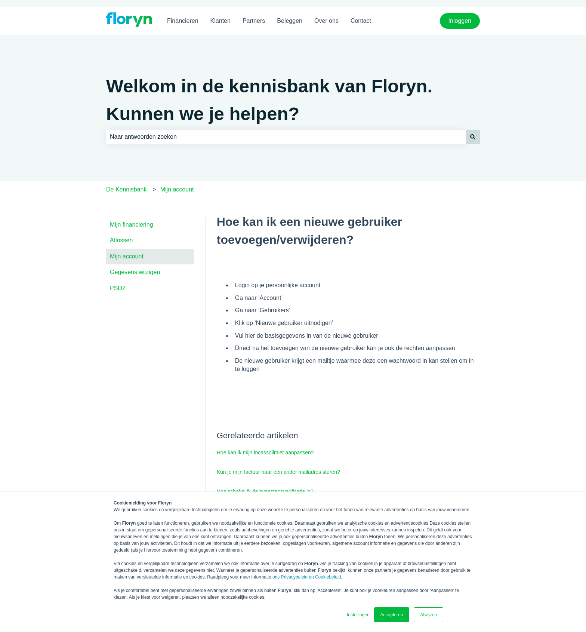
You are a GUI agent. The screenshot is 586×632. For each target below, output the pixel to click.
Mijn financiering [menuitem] (131, 224)
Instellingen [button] (358, 614)
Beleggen (289, 21)
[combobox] (286, 137)
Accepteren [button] (391, 614)
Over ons (326, 21)
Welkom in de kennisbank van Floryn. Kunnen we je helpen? (269, 100)
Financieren (182, 21)
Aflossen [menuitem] (121, 240)
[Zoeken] (473, 137)
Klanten (220, 21)
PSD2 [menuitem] (118, 288)
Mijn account (177, 189)
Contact (361, 21)
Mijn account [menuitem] (127, 256)
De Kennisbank (126, 189)
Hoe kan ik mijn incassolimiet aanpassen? (265, 452)
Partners (254, 21)
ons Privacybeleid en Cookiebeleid (306, 577)
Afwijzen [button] (428, 614)
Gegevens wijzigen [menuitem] (135, 272)
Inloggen (459, 21)
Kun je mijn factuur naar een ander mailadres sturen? (278, 472)
